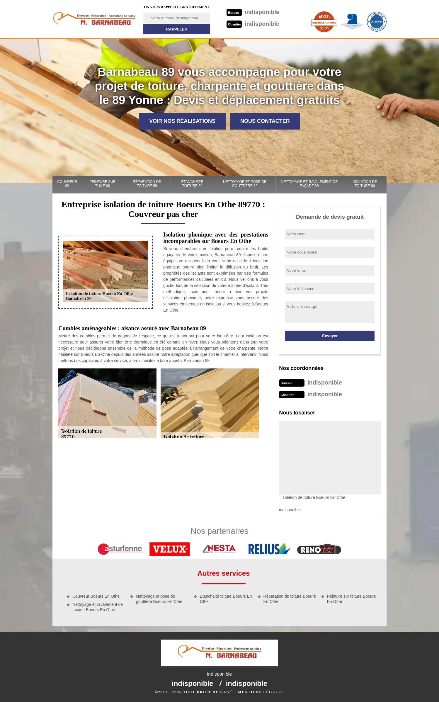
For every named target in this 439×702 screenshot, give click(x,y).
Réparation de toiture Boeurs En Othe (289, 599)
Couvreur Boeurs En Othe (96, 596)
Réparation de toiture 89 (147, 184)
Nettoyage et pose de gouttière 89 (244, 184)
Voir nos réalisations (182, 121)
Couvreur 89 (67, 184)
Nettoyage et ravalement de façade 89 (309, 184)
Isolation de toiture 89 (365, 184)
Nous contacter (265, 121)
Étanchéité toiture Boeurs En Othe (226, 599)
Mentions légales (261, 692)
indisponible (253, 12)
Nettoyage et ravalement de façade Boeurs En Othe (97, 607)
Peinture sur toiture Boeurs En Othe (351, 599)
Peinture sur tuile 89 (102, 184)
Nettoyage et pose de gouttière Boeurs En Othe (159, 599)
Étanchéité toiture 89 (192, 184)
